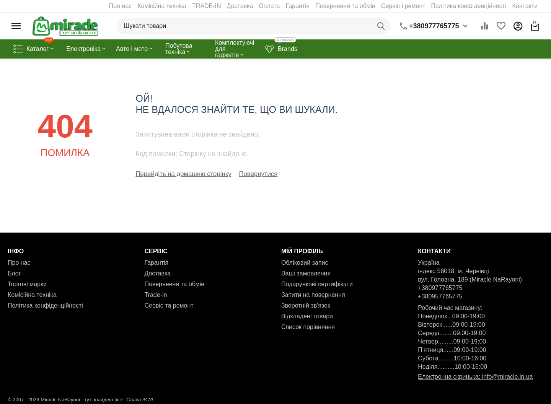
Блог (14, 272)
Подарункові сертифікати (317, 283)
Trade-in (155, 294)
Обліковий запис (304, 262)
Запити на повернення (313, 294)
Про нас (120, 6)
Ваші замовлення (306, 272)
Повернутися (253, 173)
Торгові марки (27, 283)
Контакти (525, 6)
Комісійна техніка (161, 6)
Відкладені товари (307, 315)
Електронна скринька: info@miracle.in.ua (475, 376)
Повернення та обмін (345, 6)
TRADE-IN (206, 6)
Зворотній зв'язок (305, 304)
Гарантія (297, 6)
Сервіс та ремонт (168, 304)
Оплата (269, 6)
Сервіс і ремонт (403, 6)
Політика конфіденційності (469, 6)
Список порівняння (308, 326)
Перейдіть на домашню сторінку (181, 173)
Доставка (240, 6)
